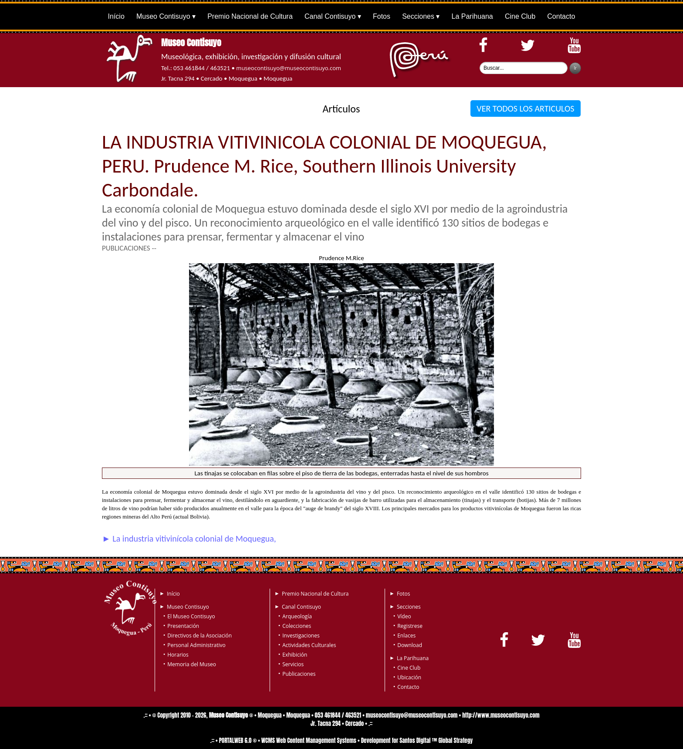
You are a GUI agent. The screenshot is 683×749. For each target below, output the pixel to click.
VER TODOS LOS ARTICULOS (525, 108)
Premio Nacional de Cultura (250, 16)
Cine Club (520, 16)
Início (116, 16)
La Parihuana (472, 16)
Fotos (381, 16)
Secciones (418, 16)
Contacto (561, 16)
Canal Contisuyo (329, 16)
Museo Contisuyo (163, 16)
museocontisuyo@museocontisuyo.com (288, 68)
